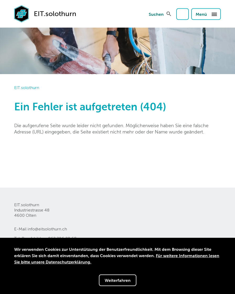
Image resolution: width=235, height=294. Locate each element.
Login (182, 14)
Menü (206, 14)
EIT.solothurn (26, 87)
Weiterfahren (118, 280)
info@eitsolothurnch (47, 229)
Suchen (156, 14)
